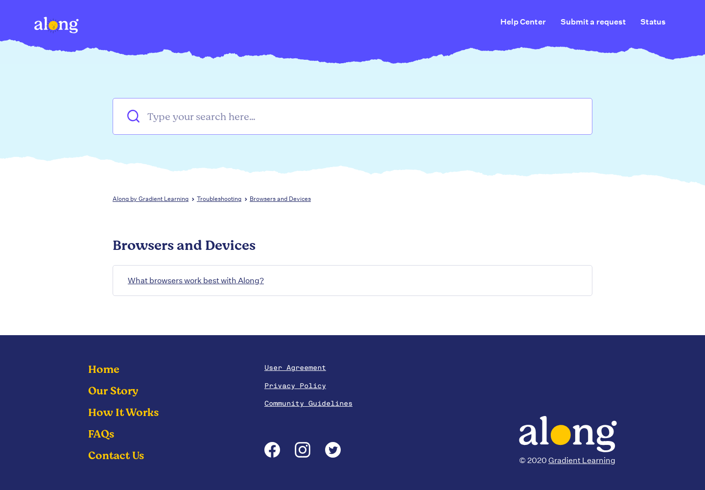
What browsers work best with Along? (196, 280)
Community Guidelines (308, 403)
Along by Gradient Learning (150, 199)
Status (653, 21)
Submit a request (593, 21)
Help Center (523, 21)
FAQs (101, 434)
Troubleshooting (219, 199)
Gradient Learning (581, 460)
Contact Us (116, 456)
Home (103, 369)
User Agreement (295, 367)
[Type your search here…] (352, 116)
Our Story (113, 391)
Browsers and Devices (280, 199)
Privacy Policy (295, 386)
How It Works (123, 412)
